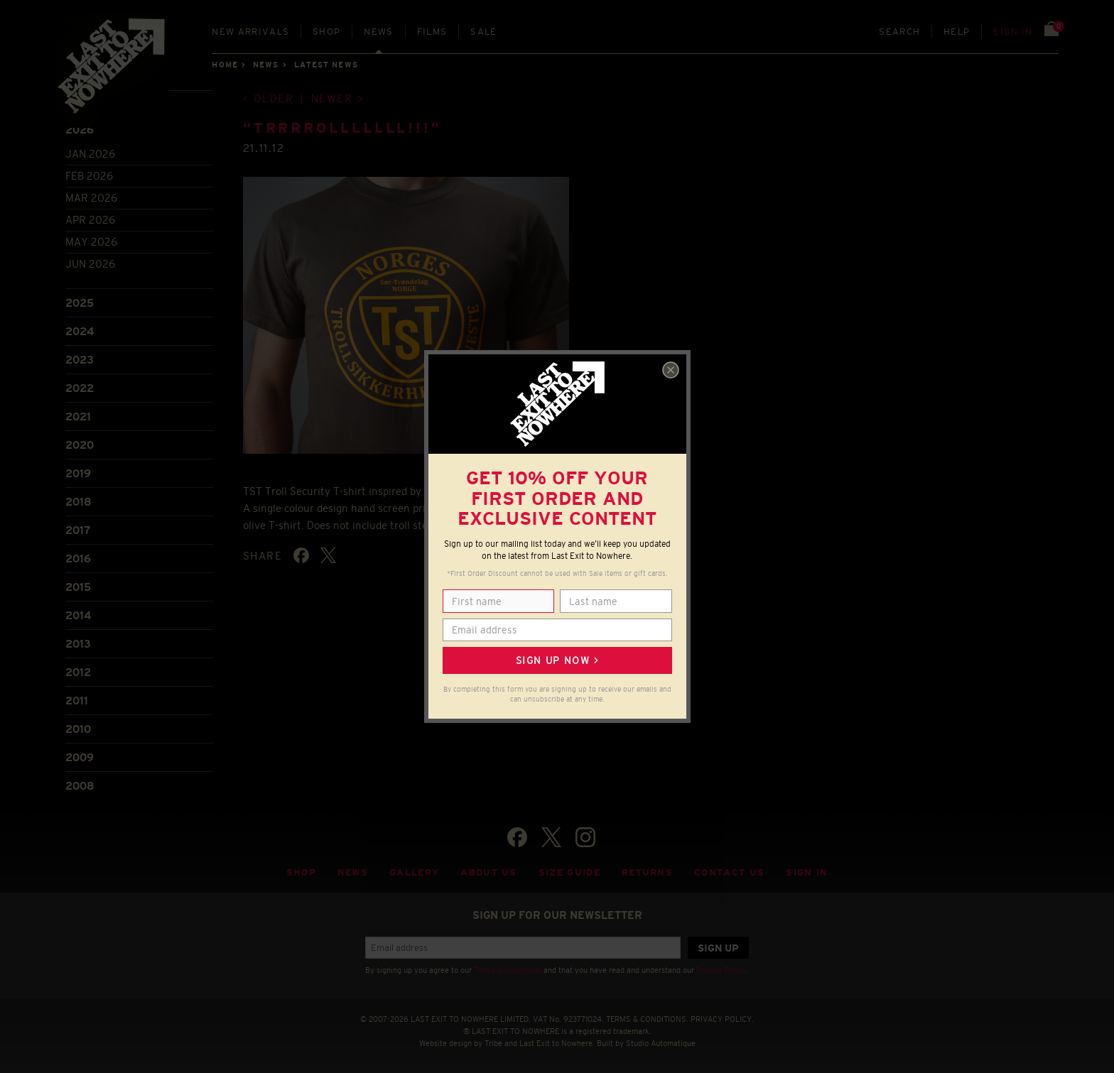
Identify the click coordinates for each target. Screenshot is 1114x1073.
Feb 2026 (89, 176)
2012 (78, 672)
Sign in (1012, 31)
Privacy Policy (721, 970)
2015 (78, 587)
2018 (78, 502)
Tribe (493, 1043)
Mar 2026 (91, 198)
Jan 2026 (90, 154)
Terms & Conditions (507, 970)
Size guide (569, 872)
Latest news (326, 64)
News (378, 31)
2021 (78, 416)
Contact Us (729, 872)
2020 (79, 445)
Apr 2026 (90, 220)
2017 (77, 530)
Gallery (414, 872)
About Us (488, 872)
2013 (78, 644)
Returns (647, 872)
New (250, 31)
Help (956, 31)
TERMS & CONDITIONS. (647, 1019)
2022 (79, 388)
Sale (483, 31)
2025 (79, 303)
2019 (78, 473)
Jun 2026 (90, 264)
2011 (76, 701)
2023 (79, 360)
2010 (78, 729)
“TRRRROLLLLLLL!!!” (342, 128)
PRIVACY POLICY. (722, 1019)
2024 (79, 331)
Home (224, 64)
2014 (78, 615)
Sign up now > (557, 660)
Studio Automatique (661, 1043)
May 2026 (91, 242)
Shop (326, 31)
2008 (79, 786)
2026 (79, 130)
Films (432, 31)
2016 (78, 558)
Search (899, 31)
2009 (79, 757)
